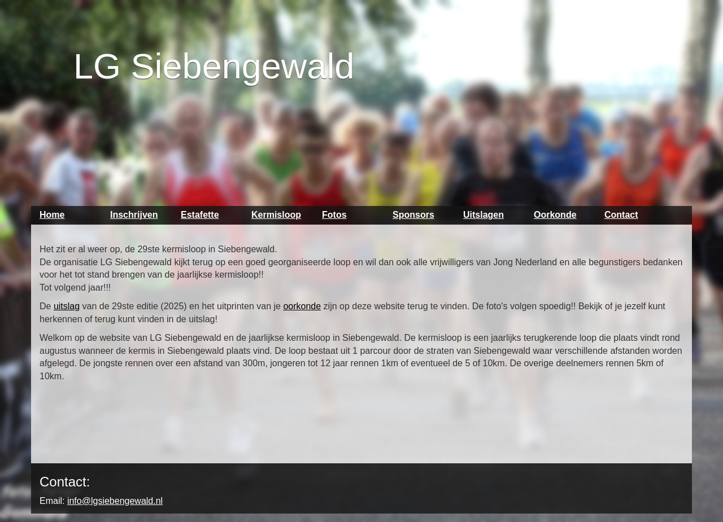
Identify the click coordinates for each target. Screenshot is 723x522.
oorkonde (302, 306)
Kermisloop (276, 215)
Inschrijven (134, 215)
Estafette (200, 215)
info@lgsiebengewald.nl (115, 501)
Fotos (334, 215)
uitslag (67, 306)
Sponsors (413, 215)
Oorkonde (555, 215)
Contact (621, 215)
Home (52, 215)
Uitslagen (483, 215)
